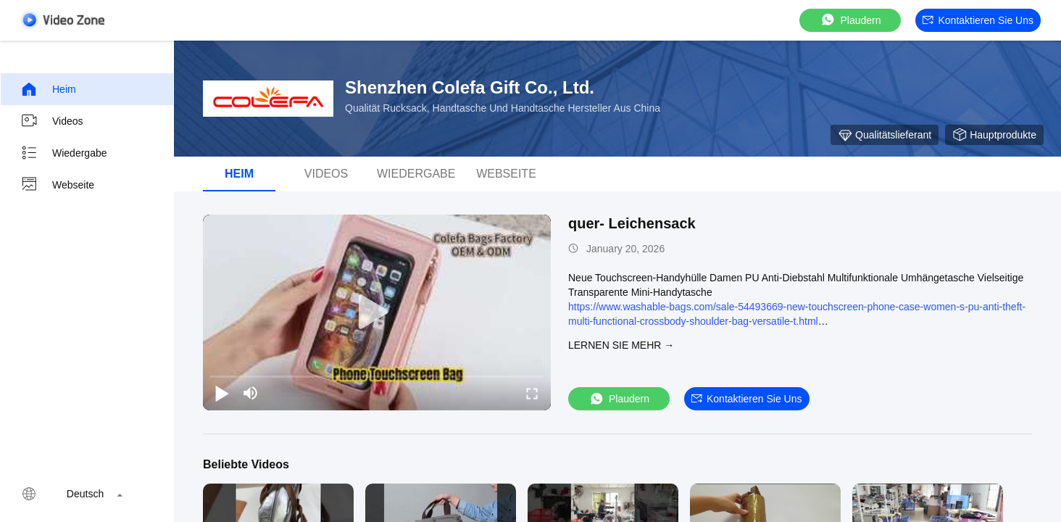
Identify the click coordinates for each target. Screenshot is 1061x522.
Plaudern (850, 20)
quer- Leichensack (632, 223)
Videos (51, 121)
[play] (377, 312)
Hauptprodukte (994, 135)
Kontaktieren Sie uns (978, 20)
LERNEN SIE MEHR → (621, 345)
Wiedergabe (63, 153)
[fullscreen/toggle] (531, 393)
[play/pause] (221, 393)
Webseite (57, 185)
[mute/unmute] (250, 393)
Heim (48, 89)
